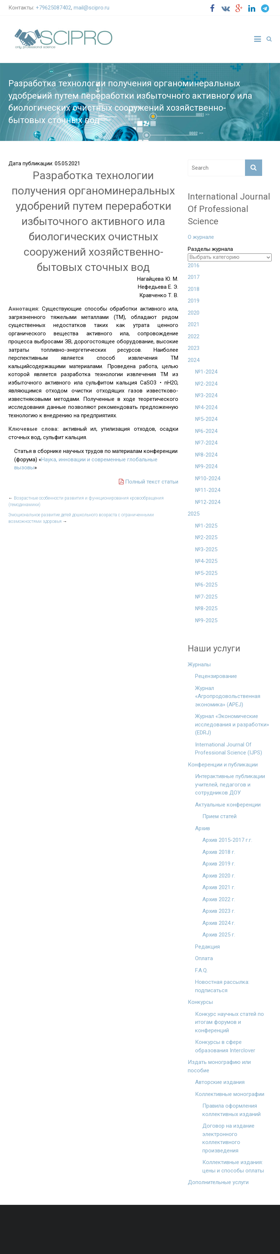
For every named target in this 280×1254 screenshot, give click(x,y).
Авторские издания (220, 1082)
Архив (202, 828)
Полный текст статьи (148, 481)
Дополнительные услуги (218, 1182)
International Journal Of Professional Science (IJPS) (228, 748)
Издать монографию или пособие (219, 1066)
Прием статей (219, 816)
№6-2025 (206, 584)
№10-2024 (207, 478)
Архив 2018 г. (218, 852)
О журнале (201, 237)
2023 (193, 348)
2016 (193, 265)
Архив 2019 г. (218, 863)
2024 (193, 360)
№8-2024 (206, 454)
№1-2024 (206, 371)
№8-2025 (206, 608)
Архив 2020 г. (218, 875)
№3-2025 (206, 549)
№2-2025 (206, 537)
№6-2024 (206, 431)
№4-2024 (206, 407)
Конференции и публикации (223, 764)
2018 (193, 289)
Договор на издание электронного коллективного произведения (228, 1138)
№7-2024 (206, 442)
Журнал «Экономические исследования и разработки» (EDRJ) (232, 724)
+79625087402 (53, 7)
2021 (193, 324)
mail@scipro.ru (91, 7)
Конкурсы (200, 1002)
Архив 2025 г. (218, 934)
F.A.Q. (201, 970)
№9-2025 (206, 620)
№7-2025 (206, 597)
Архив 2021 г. (218, 887)
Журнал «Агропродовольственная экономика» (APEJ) (227, 696)
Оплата (204, 958)
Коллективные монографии (229, 1094)
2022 (193, 336)
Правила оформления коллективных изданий (231, 1110)
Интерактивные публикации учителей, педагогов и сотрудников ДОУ (230, 784)
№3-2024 (206, 395)
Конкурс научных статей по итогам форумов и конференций (229, 1022)
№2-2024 (206, 383)
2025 (193, 513)
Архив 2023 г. (218, 911)
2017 (193, 277)
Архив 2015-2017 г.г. (227, 840)
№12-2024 (207, 502)
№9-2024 (206, 466)
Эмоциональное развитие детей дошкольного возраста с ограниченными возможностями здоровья (81, 518)
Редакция (207, 946)
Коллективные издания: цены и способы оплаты (233, 1166)
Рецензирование (216, 676)
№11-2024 (207, 490)
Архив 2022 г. (218, 899)
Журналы (199, 664)
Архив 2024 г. (218, 923)
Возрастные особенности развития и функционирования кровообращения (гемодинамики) (86, 501)
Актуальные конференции (228, 804)
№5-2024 (206, 419)
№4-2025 (206, 561)
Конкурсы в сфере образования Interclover (225, 1046)
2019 (193, 300)
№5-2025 (206, 573)
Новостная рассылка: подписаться (222, 986)
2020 (193, 312)
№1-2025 (206, 525)
